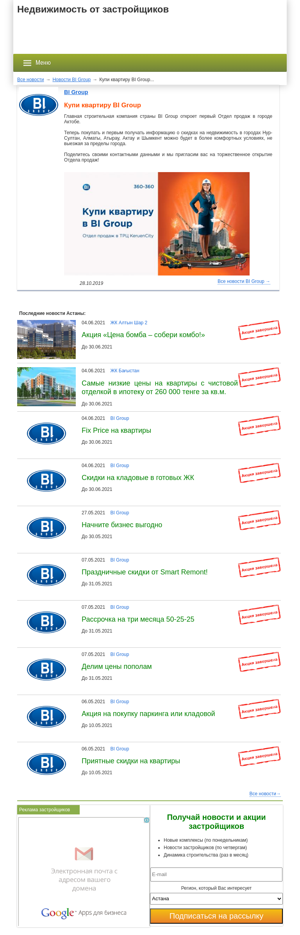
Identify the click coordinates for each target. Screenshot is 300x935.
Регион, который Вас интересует (216, 888)
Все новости (30, 79)
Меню (37, 63)
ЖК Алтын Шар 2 (128, 322)
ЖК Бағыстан (124, 370)
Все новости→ (265, 793)
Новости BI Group (71, 79)
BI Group (76, 92)
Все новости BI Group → (244, 281)
